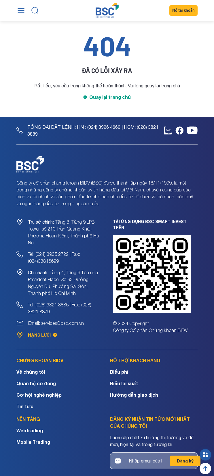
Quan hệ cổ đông (36, 383)
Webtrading (29, 430)
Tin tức (24, 406)
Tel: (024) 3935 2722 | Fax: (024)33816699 (54, 258)
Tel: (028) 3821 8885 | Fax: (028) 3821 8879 (59, 308)
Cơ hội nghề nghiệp (39, 395)
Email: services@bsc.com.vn (56, 323)
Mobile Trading (33, 442)
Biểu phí (119, 372)
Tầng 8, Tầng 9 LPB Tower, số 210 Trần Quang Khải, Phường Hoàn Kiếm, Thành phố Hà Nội (63, 232)
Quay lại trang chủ (110, 97)
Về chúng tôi (30, 372)
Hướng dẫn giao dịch (134, 395)
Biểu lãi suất (124, 383)
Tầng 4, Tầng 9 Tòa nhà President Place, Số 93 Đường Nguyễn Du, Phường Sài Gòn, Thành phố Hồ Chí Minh (63, 283)
